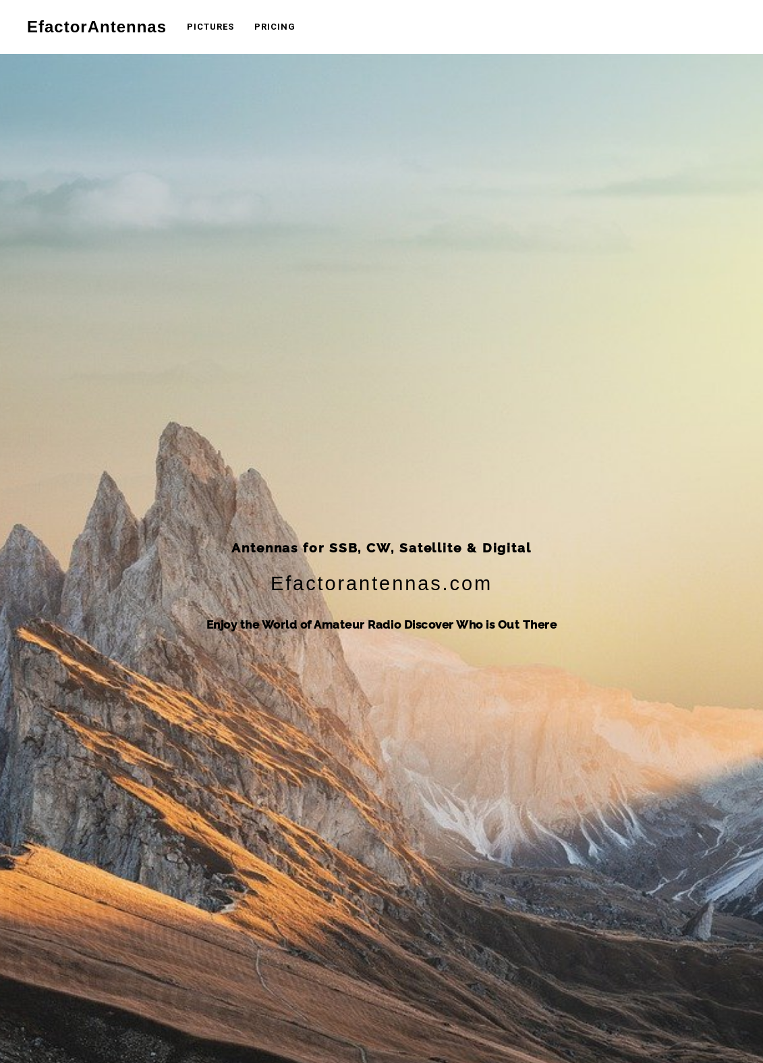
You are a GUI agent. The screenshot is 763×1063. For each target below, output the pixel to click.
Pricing (274, 27)
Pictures (210, 27)
